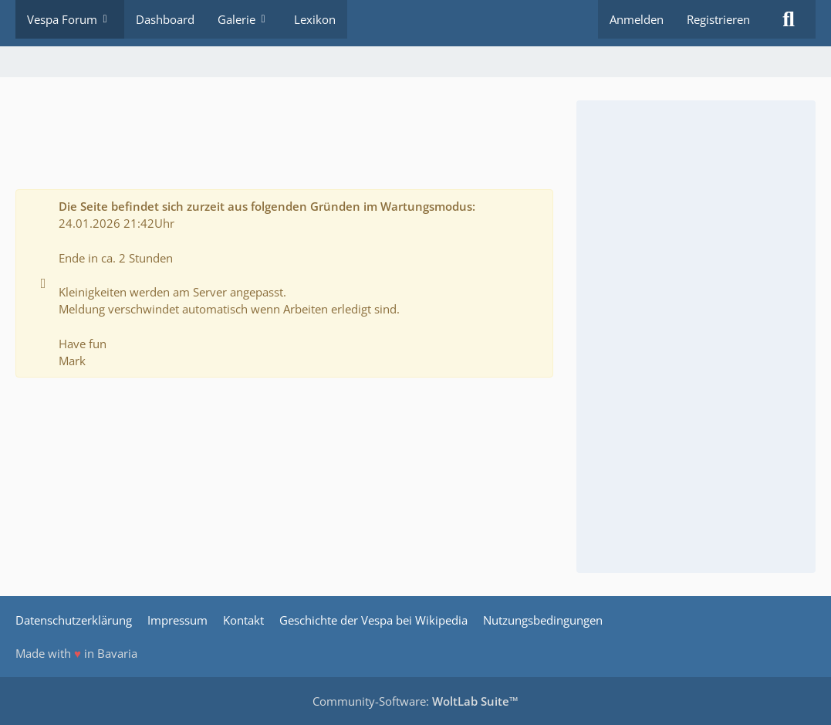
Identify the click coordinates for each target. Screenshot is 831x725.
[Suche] (789, 19)
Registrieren (718, 19)
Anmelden (637, 19)
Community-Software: (415, 701)
